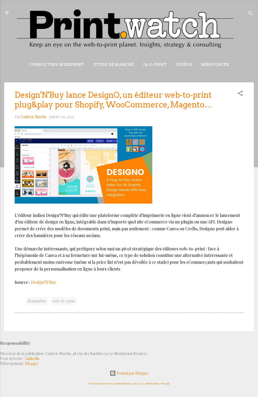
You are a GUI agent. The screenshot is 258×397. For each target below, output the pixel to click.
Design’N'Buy (43, 282)
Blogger (31, 363)
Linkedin (32, 358)
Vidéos (184, 64)
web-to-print (64, 300)
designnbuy (36, 300)
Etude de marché (113, 64)
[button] (240, 94)
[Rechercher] (251, 14)
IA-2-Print (155, 64)
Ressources (215, 64)
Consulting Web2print (56, 64)
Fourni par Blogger (129, 373)
